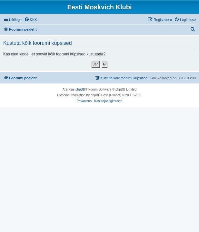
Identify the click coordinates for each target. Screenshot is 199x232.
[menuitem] (30, 20)
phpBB (80, 89)
